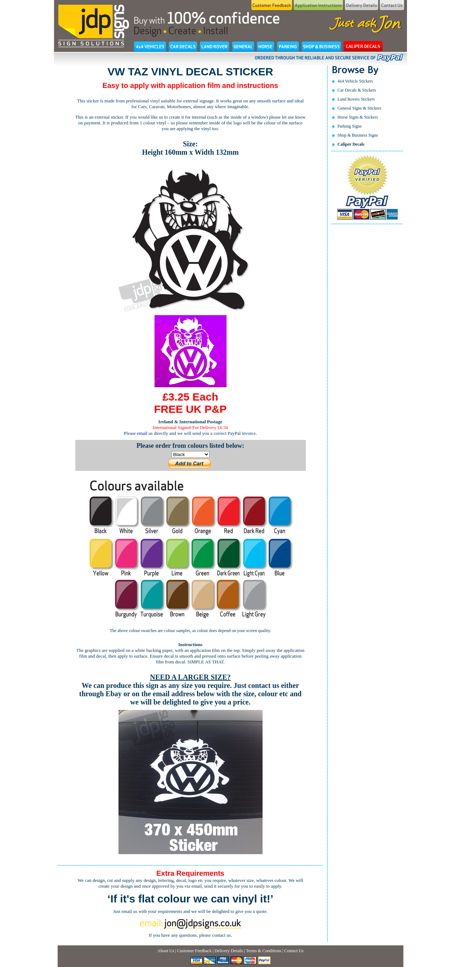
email (142, 433)
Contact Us (294, 950)
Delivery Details (229, 950)
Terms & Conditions (263, 950)
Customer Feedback (194, 950)
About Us (165, 950)
